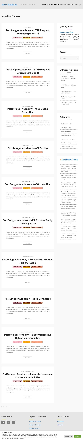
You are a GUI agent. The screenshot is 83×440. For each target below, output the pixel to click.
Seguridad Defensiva (66, 131)
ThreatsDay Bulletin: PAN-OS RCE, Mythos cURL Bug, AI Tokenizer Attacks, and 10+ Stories (68, 185)
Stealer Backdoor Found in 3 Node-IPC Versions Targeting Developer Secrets (68, 177)
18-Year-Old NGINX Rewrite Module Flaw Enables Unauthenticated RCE (68, 228)
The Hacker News (69, 160)
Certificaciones (17, 37)
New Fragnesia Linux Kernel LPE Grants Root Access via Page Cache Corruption (68, 221)
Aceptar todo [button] (77, 436)
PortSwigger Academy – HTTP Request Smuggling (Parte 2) (68, 78)
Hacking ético (65, 4)
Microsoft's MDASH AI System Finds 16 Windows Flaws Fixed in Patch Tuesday (68, 235)
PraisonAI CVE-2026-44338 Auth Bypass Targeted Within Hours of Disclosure (68, 200)
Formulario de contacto (35, 421)
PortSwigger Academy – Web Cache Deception (68, 92)
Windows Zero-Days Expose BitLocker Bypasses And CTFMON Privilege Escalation (68, 213)
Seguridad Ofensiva (37, 37)
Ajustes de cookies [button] (68, 436)
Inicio (44, 4)
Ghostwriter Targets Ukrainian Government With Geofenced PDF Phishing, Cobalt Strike (68, 193)
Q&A (80, 4)
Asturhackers (9, 5)
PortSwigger (26, 37)
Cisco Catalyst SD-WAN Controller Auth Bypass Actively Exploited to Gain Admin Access (68, 169)
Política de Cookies (34, 428)
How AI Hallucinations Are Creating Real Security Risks (68, 207)
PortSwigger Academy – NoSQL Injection (28, 184)
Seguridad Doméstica (66, 135)
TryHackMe (60, 424)
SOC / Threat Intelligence (67, 142)
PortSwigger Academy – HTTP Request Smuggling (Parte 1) (68, 85)
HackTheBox (60, 421)
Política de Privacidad (34, 424)
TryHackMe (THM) (65, 146)
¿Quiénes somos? (53, 4)
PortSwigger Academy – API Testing (28, 148)
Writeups (74, 4)
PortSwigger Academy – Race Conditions (28, 298)
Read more (27, 53)
